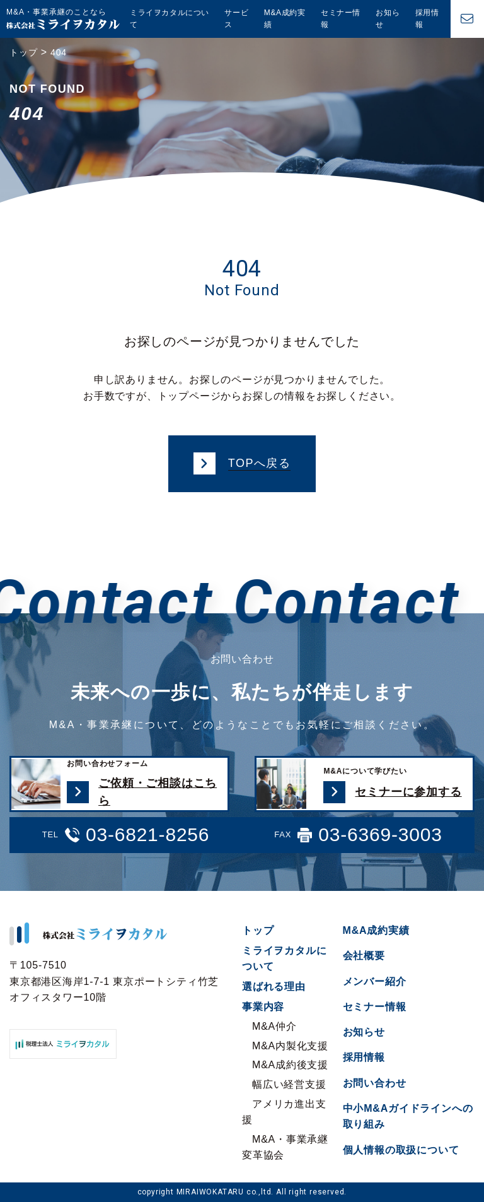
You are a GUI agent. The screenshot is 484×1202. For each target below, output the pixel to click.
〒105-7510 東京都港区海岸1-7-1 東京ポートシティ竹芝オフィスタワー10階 (114, 981)
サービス (236, 18)
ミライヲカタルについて (169, 18)
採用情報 (427, 18)
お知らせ (388, 18)
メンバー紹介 (374, 981)
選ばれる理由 (274, 986)
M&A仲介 (274, 1026)
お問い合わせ (374, 1083)
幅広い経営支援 (289, 1084)
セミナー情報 (340, 18)
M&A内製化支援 (290, 1045)
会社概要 (364, 955)
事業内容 (263, 1006)
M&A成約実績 (285, 18)
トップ (258, 930)
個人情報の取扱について (401, 1150)
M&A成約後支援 (290, 1064)
